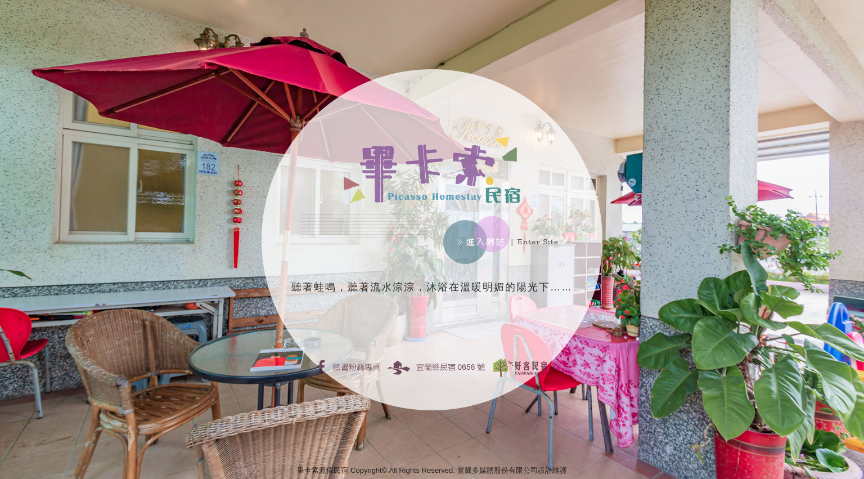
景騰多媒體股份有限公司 (497, 470)
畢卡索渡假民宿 (322, 470)
